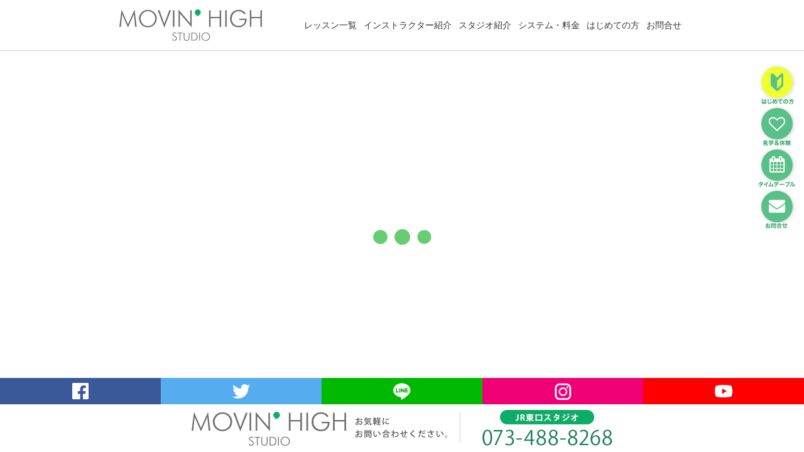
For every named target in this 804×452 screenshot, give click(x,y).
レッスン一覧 (330, 25)
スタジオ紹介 (485, 25)
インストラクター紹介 (408, 25)
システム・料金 (549, 25)
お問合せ (664, 25)
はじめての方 (613, 25)
